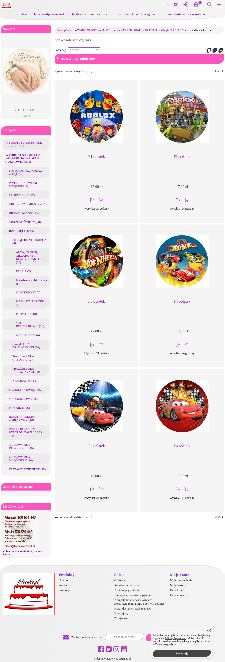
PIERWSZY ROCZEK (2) (30, 303)
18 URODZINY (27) (22, 195)
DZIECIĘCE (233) (21, 231)
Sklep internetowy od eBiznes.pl (112, 658)
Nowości (9, 29)
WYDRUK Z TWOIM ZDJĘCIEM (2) (23, 184)
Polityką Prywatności (175, 638)
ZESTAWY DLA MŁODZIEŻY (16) (21, 458)
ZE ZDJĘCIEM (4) (28, 335)
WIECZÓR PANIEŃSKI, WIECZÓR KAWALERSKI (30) (26, 432)
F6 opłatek (182, 446)
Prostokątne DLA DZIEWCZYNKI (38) (26, 370)
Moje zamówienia (181, 580)
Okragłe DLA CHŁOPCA (173, 30)
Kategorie (10, 130)
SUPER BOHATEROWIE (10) (30, 324)
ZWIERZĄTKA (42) (25, 381)
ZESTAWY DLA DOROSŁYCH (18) (21, 446)
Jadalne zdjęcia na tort (49, 14)
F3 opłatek (96, 301)
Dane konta (177, 590)
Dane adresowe (179, 595)
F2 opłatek (182, 156)
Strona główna (64, 30)
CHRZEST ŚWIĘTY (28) (25, 222)
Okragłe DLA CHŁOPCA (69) (29, 241)
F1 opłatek (96, 156)
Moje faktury (178, 585)
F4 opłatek (182, 301)
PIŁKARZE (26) (19, 407)
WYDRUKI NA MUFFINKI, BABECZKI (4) (23, 144)
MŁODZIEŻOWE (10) (23, 398)
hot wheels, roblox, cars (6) (31, 281)
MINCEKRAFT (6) (28, 292)
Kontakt (21, 14)
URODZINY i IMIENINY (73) (28, 204)
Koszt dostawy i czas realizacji (187, 14)
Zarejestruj (121, 618)
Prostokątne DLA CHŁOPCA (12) (23, 358)
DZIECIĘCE (151, 30)
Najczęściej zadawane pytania (132, 595)
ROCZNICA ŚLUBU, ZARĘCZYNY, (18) (22, 418)
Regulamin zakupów (127, 585)
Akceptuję (182, 653)
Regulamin (151, 14)
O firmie (119, 580)
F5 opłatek (96, 446)
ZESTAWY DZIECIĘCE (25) (27, 469)
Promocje (64, 590)
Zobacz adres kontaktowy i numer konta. (23, 553)
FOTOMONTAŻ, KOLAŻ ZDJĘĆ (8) (25, 172)
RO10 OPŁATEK (26, 110)
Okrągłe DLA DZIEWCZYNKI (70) (26, 345)
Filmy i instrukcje (126, 14)
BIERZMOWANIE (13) (24, 213)
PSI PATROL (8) (26, 314)
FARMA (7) (23, 271)
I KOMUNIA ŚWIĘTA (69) (26, 390)
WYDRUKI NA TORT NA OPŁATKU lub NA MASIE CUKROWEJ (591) (23, 158)
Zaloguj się (121, 613)
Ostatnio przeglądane (18, 487)
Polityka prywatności (127, 590)
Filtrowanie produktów (75, 58)
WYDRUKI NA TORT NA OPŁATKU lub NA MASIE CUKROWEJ (108, 30)
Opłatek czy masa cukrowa (88, 14)
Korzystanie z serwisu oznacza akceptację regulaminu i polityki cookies (139, 601)
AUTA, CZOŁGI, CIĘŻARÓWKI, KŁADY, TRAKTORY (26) (30, 257)
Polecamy (65, 585)
